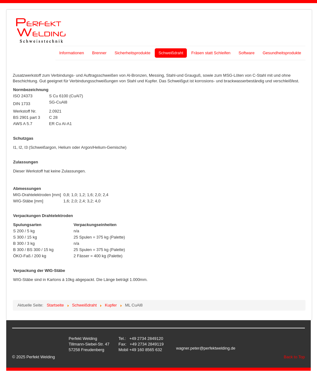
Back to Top (294, 357)
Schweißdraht (170, 53)
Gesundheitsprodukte (282, 53)
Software (246, 53)
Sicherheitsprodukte (132, 53)
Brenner (99, 53)
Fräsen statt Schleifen (210, 53)
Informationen (71, 53)
